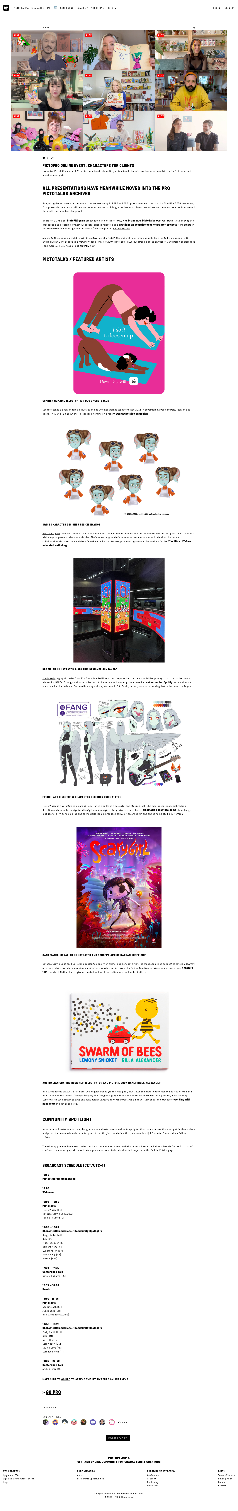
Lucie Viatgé (49, 806)
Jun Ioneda (48, 678)
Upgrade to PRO (11, 1475)
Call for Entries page (162, 1150)
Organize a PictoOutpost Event (18, 1478)
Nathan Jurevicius (53, 963)
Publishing (97, 8)
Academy (83, 8)
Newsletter (152, 1485)
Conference (67, 8)
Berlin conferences (184, 241)
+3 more (122, 1422)
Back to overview (117, 1438)
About (80, 1475)
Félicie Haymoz (51, 533)
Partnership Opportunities (90, 1478)
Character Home (41, 8)
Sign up (229, 8)
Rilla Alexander (51, 1091)
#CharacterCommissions (164, 1133)
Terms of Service (226, 1475)
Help (5, 1482)
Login (216, 8)
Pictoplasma (21, 8)
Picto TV (111, 8)
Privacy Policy (225, 1478)
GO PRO (84, 245)
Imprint (222, 1482)
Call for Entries (121, 228)
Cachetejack (49, 409)
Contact (222, 1485)
